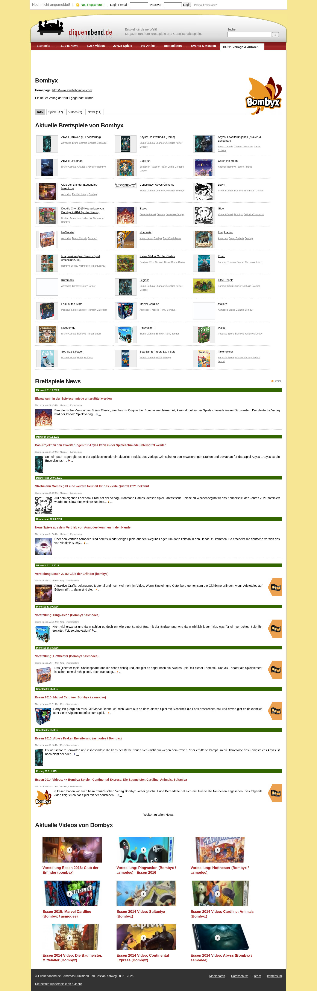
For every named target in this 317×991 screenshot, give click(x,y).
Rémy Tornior (89, 286)
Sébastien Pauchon (150, 166)
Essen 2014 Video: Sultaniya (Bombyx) (141, 914)
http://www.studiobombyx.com (72, 90)
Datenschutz (239, 976)
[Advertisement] (158, 64)
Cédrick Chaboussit (254, 214)
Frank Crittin (167, 166)
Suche (231, 29)
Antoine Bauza (243, 357)
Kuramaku (55, 281)
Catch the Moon (215, 162)
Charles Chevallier (97, 143)
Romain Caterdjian (97, 309)
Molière (210, 305)
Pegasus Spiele (69, 309)
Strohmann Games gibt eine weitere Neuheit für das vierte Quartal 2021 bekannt (92, 486)
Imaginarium (213, 233)
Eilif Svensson (96, 218)
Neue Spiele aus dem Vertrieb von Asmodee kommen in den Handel (83, 527)
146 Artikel (147, 45)
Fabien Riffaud (244, 166)
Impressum (274, 976)
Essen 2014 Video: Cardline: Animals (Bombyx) (222, 914)
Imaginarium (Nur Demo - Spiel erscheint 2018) (68, 259)
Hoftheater (55, 233)
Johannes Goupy (175, 214)
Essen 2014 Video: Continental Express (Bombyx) (143, 957)
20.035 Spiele (122, 45)
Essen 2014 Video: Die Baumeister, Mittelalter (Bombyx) (72, 957)
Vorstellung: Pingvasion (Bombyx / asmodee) (67, 615)
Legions (132, 281)
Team (257, 976)
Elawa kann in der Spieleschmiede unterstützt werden (73, 398)
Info (40, 112)
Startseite (43, 45)
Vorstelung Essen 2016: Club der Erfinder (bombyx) (72, 574)
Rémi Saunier (156, 262)
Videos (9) (75, 112)
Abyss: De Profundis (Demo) (145, 138)
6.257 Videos (96, 45)
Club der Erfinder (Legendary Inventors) (66, 187)
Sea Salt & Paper (59, 352)
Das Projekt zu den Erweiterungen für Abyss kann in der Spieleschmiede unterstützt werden (101, 445)
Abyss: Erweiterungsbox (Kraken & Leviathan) (227, 139)
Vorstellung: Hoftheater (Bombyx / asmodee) (67, 656)
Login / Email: (119, 4)
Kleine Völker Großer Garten (145, 257)
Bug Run (133, 162)
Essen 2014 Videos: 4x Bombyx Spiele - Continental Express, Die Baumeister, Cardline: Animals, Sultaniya (111, 779)
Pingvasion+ (135, 328)
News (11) (94, 112)
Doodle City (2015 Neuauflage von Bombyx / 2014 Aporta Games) (70, 211)
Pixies (209, 328)
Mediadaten (217, 976)
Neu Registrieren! (92, 4)
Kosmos (222, 166)
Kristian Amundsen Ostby (74, 218)
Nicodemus (55, 328)
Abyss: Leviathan (59, 162)
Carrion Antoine (253, 262)
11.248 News (69, 45)
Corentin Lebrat (148, 214)
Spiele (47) (55, 112)
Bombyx (101, 166)
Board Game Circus (174, 262)
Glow (208, 209)
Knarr (209, 257)
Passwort (156, 4)
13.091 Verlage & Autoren (241, 47)
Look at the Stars (59, 305)
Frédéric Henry (80, 194)
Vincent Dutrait (226, 190)
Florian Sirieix (93, 333)
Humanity (133, 233)
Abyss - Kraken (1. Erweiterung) (68, 138)
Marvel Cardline (137, 305)
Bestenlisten (173, 45)
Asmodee (66, 143)
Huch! (80, 357)
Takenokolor (213, 352)
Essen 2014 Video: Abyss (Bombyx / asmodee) (221, 957)
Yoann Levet (146, 238)
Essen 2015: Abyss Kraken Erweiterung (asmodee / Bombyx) (78, 738)
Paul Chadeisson (172, 238)
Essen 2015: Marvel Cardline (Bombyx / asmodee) (70, 697)
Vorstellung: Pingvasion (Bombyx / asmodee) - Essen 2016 (146, 870)
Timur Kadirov (98, 265)
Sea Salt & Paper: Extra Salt (145, 352)
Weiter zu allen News (158, 814)
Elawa (131, 209)
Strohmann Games (253, 190)
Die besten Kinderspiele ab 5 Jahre (58, 984)
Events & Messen (203, 45)
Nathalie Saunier (251, 286)
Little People (213, 281)
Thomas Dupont (235, 262)
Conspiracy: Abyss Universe (144, 185)
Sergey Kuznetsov (80, 265)
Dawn (209, 185)
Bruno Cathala (79, 143)
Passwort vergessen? (205, 5)
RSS (278, 381)
